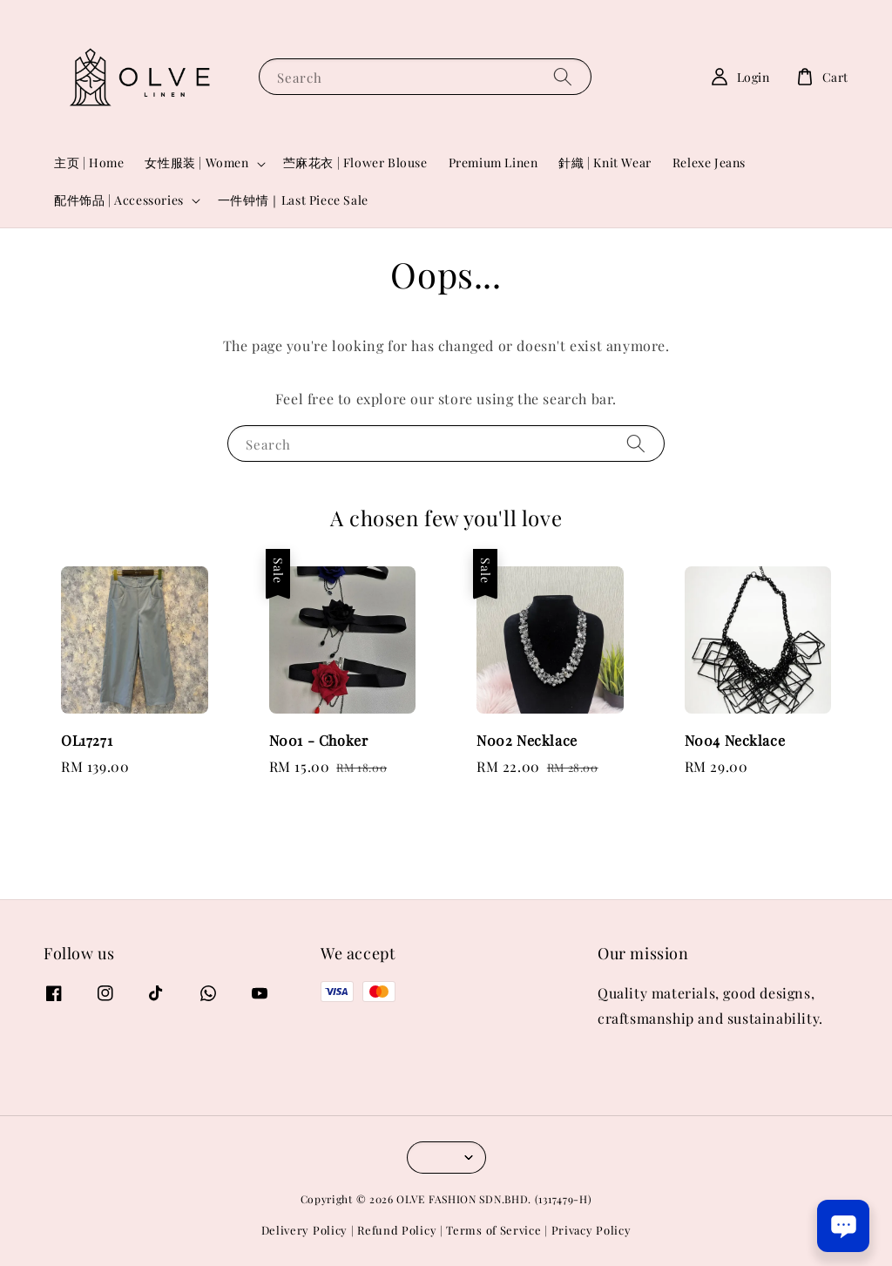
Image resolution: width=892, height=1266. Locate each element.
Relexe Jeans (709, 162)
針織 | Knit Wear (604, 162)
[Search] (563, 76)
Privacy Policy (591, 1229)
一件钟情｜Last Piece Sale (293, 200)
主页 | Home (89, 162)
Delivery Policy (304, 1229)
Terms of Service (493, 1229)
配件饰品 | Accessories (119, 200)
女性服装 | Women (196, 163)
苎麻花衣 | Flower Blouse (355, 162)
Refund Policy (396, 1229)
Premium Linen (493, 162)
